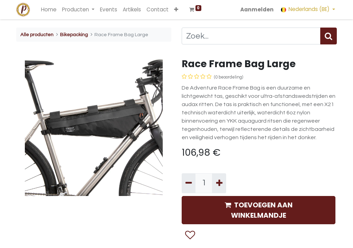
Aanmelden (257, 9)
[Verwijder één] (188, 183)
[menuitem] (48, 10)
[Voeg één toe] (219, 183)
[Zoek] (328, 36)
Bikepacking (74, 34)
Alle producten (36, 34)
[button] (176, 10)
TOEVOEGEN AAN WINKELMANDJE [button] (259, 210)
